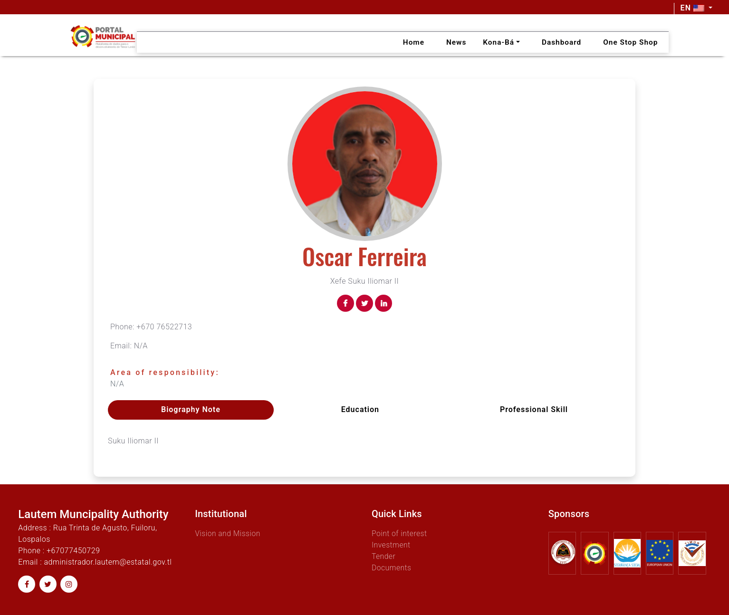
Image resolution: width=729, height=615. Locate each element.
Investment (391, 544)
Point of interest (400, 533)
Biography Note (191, 409)
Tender (384, 555)
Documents (392, 567)
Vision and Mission (228, 533)
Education (360, 409)
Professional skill (534, 409)
